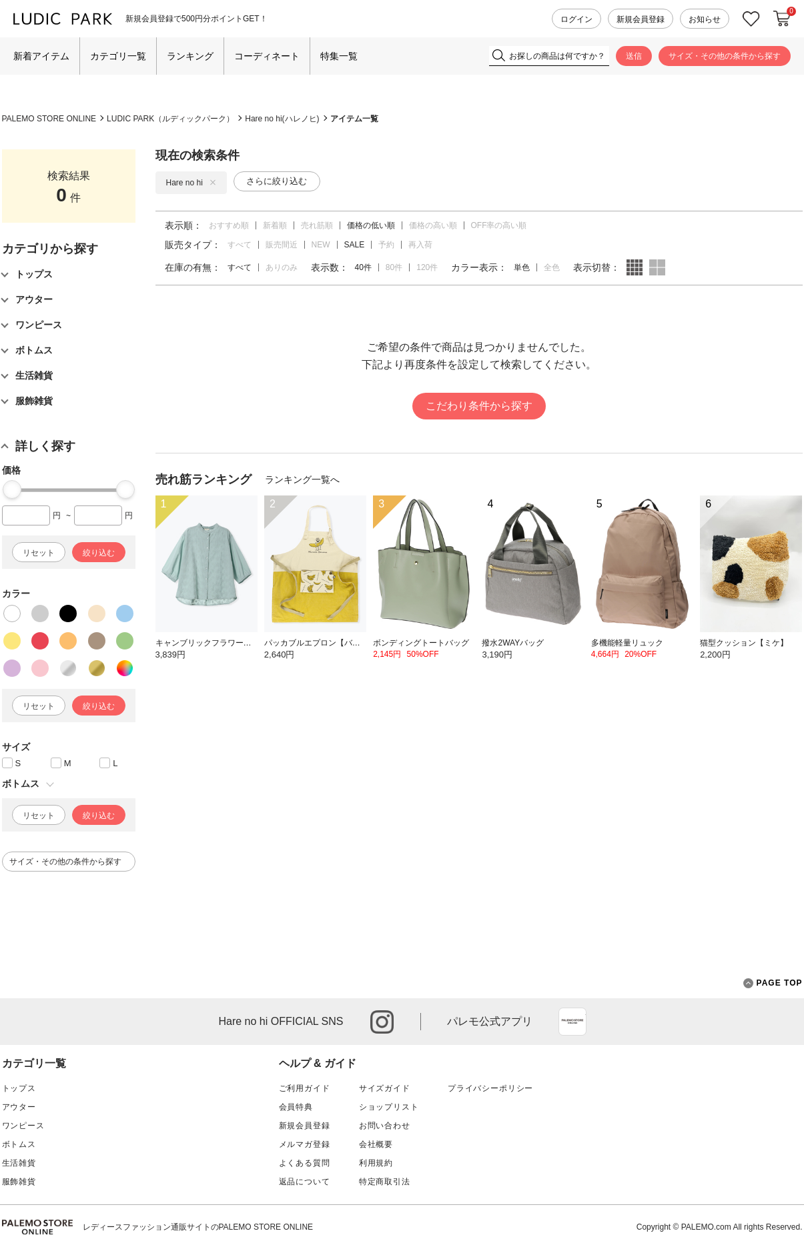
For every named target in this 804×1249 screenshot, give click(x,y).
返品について (304, 1181)
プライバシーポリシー (490, 1088)
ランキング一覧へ (302, 479)
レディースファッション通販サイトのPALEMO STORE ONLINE (198, 1227)
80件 (394, 267)
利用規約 (376, 1163)
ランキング (190, 56)
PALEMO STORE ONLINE (49, 119)
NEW (321, 244)
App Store (572, 1021)
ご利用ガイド (304, 1088)
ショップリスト (389, 1107)
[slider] (12, 489)
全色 (552, 267)
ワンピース (23, 1125)
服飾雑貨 (19, 1181)
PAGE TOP (773, 983)
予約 (386, 244)
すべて (240, 244)
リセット (39, 552)
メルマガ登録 (304, 1144)
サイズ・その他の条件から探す (725, 56)
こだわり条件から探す (479, 405)
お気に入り (751, 19)
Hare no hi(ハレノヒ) (282, 119)
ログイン (576, 19)
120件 (427, 267)
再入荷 (420, 244)
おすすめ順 (229, 225)
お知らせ (705, 19)
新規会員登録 (641, 19)
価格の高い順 (433, 225)
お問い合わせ (384, 1125)
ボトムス (19, 1144)
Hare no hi (191, 182)
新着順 (275, 225)
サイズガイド (384, 1088)
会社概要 (376, 1144)
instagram (382, 1022)
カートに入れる (782, 19)
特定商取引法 (384, 1181)
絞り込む (99, 552)
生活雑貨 (19, 1163)
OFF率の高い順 (499, 225)
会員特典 (296, 1107)
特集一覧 (339, 56)
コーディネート (267, 56)
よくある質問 (304, 1163)
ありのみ (282, 267)
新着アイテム (41, 56)
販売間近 (282, 244)
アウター (19, 1107)
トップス (19, 1088)
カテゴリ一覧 (118, 56)
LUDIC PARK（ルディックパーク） (170, 119)
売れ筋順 (317, 225)
